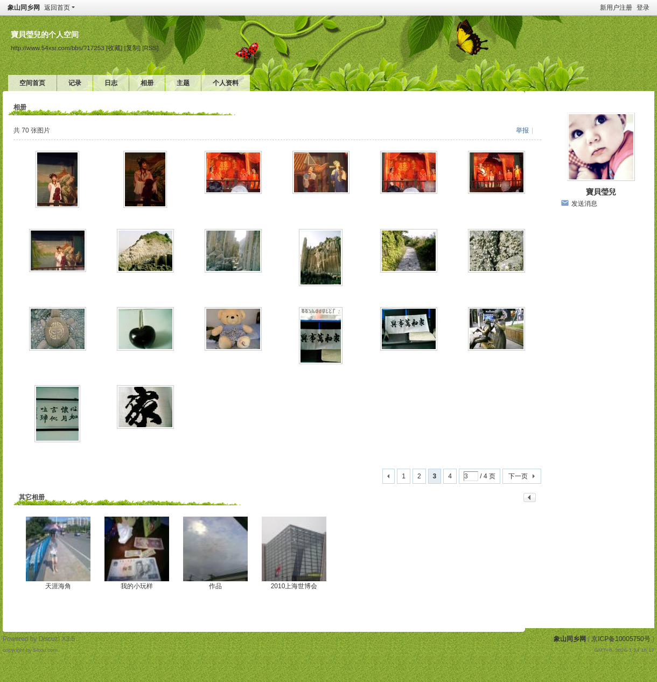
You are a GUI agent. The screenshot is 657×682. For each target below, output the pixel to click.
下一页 (518, 476)
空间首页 (32, 83)
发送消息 (584, 203)
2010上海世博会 (294, 586)
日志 (110, 83)
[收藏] (114, 47)
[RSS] (150, 47)
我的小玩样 (137, 586)
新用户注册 (616, 7)
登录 (643, 7)
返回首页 (57, 7)
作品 (215, 586)
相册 (147, 83)
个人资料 (226, 83)
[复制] (132, 47)
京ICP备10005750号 (620, 639)
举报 (522, 130)
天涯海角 (58, 586)
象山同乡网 (24, 7)
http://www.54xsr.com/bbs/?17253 (57, 47)
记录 (74, 83)
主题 (183, 83)
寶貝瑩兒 (601, 191)
